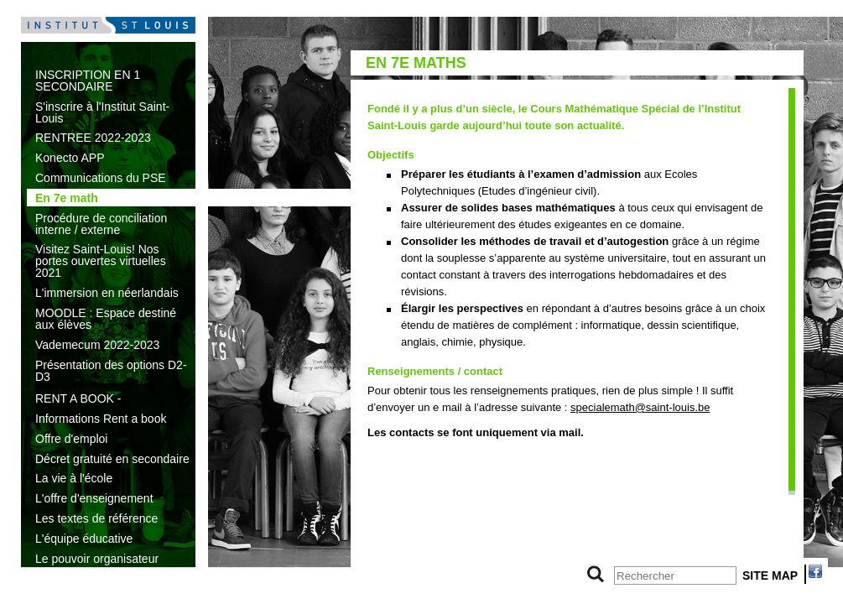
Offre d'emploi (71, 438)
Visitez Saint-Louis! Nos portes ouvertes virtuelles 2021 (100, 260)
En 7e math (66, 198)
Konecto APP (70, 157)
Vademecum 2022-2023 (97, 344)
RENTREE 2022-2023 (93, 137)
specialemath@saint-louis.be (640, 407)
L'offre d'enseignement (94, 498)
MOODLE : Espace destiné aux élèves (105, 318)
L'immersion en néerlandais (107, 292)
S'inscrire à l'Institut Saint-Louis (102, 112)
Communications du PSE (100, 178)
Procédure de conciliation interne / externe (101, 224)
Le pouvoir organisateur (97, 558)
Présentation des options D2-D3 (111, 370)
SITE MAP (770, 575)
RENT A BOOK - (78, 398)
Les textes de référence (96, 518)
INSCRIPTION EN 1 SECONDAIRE (87, 80)
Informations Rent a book (100, 418)
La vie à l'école (73, 478)
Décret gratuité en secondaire (112, 459)
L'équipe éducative (84, 538)
